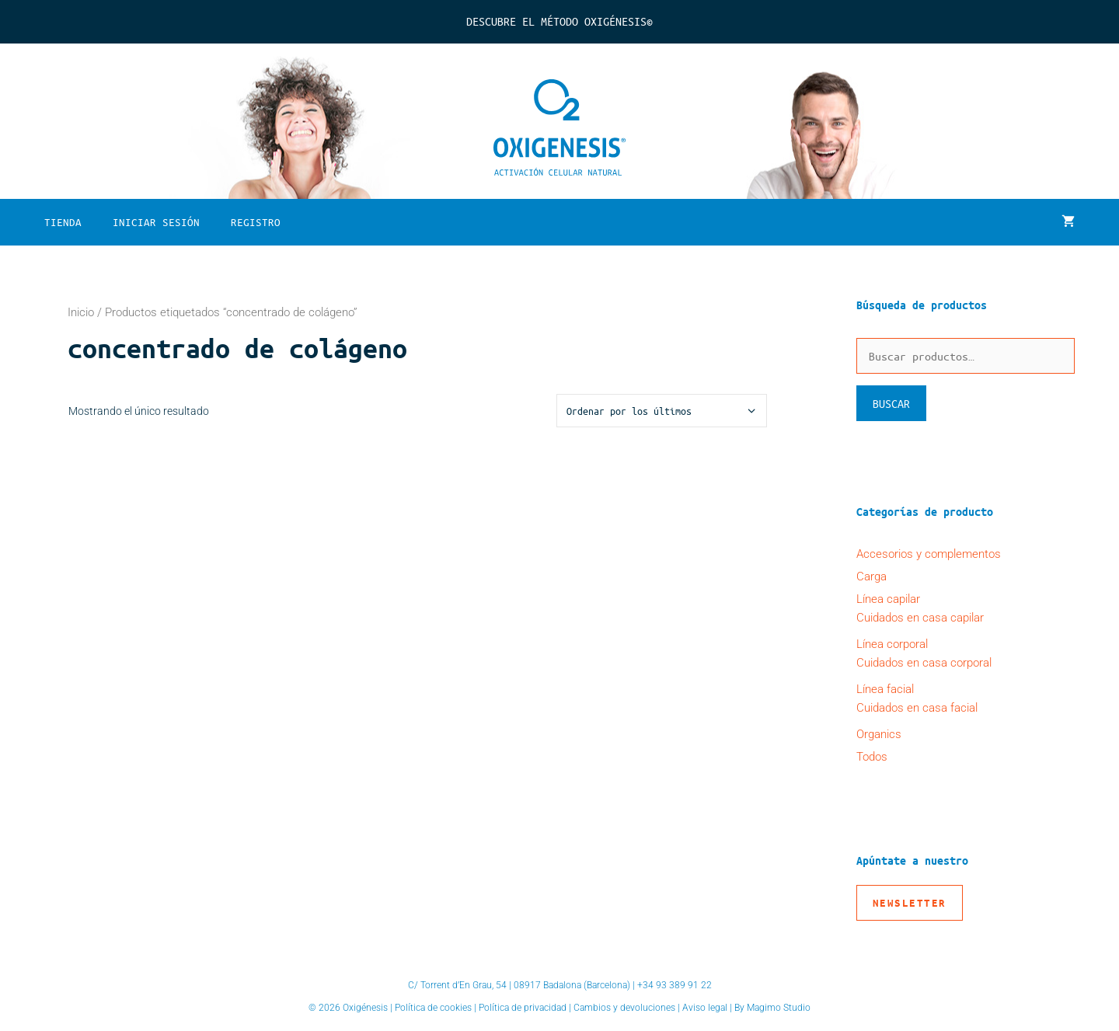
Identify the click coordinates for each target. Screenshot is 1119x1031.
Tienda (63, 221)
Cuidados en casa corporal (924, 663)
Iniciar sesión (156, 221)
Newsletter (909, 903)
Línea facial (885, 689)
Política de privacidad (522, 1007)
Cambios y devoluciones (624, 1007)
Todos (871, 757)
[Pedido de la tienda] (661, 410)
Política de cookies (433, 1007)
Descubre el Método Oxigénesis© (559, 21)
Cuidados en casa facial (917, 708)
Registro (256, 221)
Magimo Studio (778, 1007)
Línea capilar (888, 599)
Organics (878, 734)
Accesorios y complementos (928, 554)
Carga (871, 576)
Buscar (891, 403)
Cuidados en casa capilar (920, 618)
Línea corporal (892, 644)
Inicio (81, 312)
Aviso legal (704, 1007)
